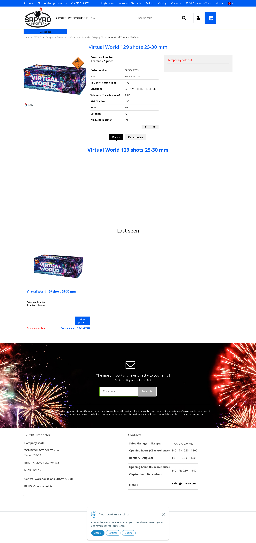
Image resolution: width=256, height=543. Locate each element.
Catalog (162, 3)
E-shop (149, 3)
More (219, 3)
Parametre (135, 137)
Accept (97, 533)
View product (82, 321)
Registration (107, 3)
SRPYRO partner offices (198, 3)
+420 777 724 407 (78, 3)
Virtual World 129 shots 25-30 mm (51, 291)
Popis (116, 137)
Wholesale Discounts (130, 3)
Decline (129, 533)
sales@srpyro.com (52, 3)
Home (31, 3)
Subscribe (147, 391)
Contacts (176, 3)
